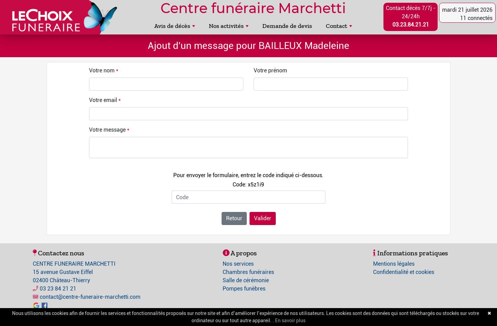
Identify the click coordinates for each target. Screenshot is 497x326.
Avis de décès (174, 26)
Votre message (107, 129)
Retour (234, 218)
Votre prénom (270, 70)
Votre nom (102, 70)
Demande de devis (287, 26)
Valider (262, 218)
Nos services (238, 264)
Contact (339, 26)
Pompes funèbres (244, 288)
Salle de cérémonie (246, 280)
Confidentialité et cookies (403, 272)
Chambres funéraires (248, 272)
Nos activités (228, 26)
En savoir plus (290, 320)
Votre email (103, 100)
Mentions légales (394, 264)
